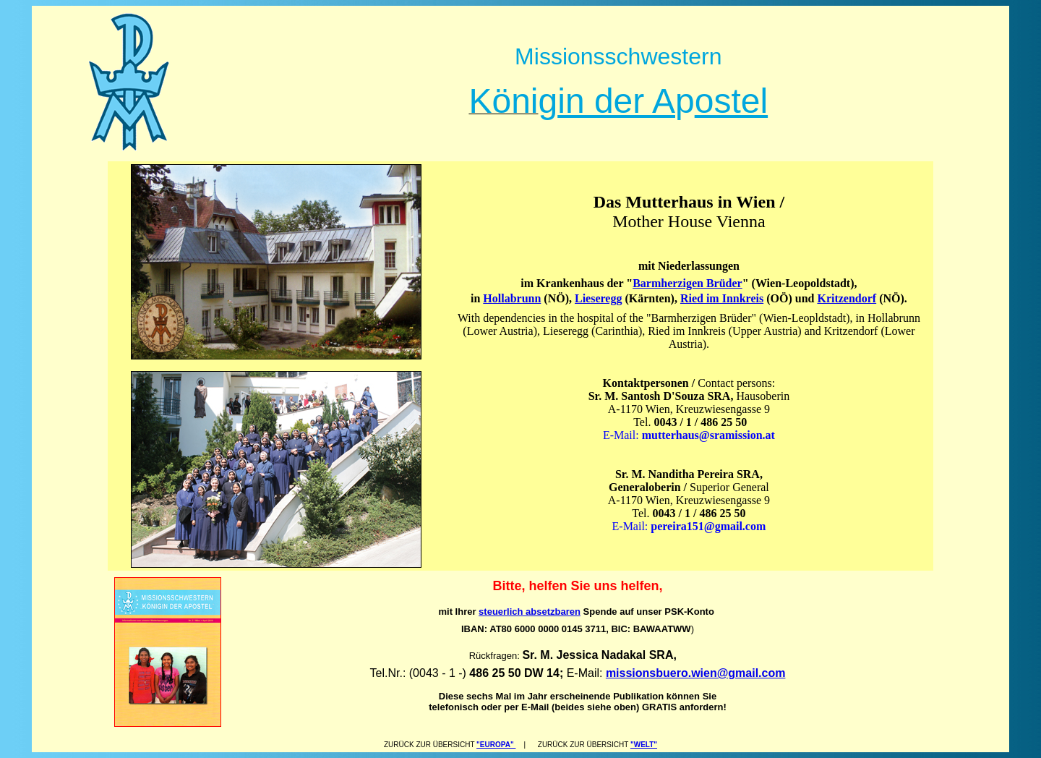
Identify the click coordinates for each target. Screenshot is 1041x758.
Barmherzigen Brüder (687, 283)
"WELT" (643, 745)
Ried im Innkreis (721, 298)
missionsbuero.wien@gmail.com (696, 673)
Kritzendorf (846, 298)
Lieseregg (598, 298)
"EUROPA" (495, 745)
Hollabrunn (512, 298)
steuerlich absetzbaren (530, 611)
